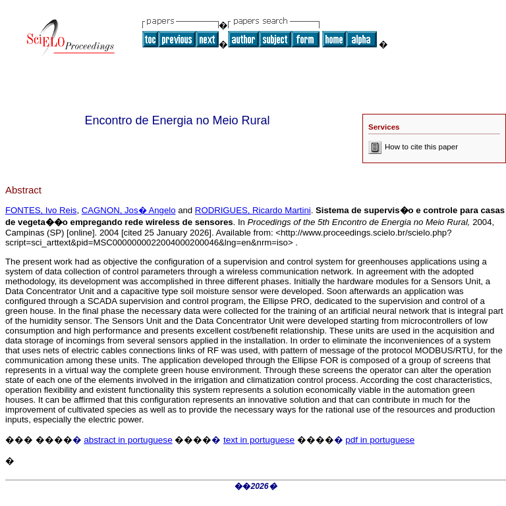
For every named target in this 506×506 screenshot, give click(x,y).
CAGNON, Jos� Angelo (129, 210)
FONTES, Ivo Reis (40, 210)
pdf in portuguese (379, 440)
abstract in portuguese (128, 440)
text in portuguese (259, 440)
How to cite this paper (413, 147)
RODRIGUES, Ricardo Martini (253, 210)
